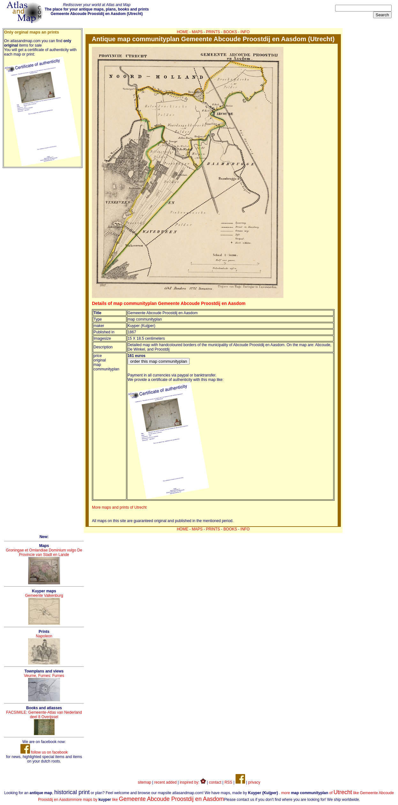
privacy (254, 782)
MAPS (197, 32)
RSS (228, 782)
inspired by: (193, 782)
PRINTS (213, 32)
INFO (245, 32)
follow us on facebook (44, 752)
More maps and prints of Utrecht (119, 507)
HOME (182, 32)
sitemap (144, 782)
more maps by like (148, 799)
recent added (165, 782)
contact (215, 782)
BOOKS (230, 32)
